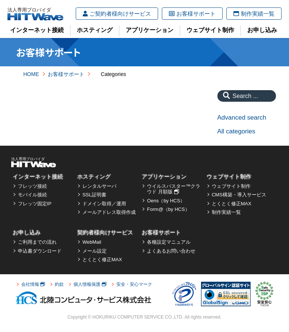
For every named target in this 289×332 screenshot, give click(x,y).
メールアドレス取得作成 (109, 212)
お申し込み (262, 30)
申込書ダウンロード (40, 251)
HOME (31, 74)
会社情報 (33, 284)
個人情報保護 (89, 284)
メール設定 (94, 251)
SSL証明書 (94, 194)
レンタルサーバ (99, 186)
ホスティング (95, 30)
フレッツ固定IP (34, 203)
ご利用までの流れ (37, 242)
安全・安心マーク (134, 284)
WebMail (91, 242)
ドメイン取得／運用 (104, 203)
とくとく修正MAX (231, 203)
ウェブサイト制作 (210, 30)
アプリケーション (149, 30)
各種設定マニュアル (169, 242)
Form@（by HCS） (168, 209)
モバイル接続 (32, 194)
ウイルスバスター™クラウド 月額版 (173, 189)
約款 (59, 284)
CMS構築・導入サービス (239, 194)
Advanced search (241, 117)
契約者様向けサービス (105, 232)
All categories (236, 131)
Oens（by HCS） (166, 200)
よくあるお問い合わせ (171, 251)
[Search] (224, 96)
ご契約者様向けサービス (117, 13)
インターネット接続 (37, 30)
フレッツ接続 (32, 186)
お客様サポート (192, 13)
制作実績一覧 (253, 13)
